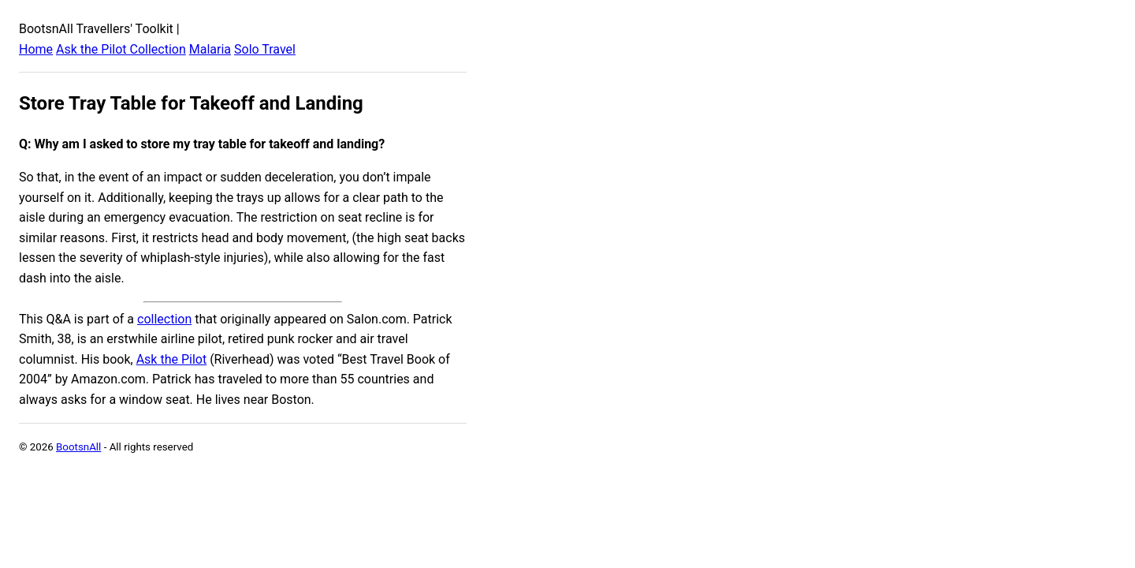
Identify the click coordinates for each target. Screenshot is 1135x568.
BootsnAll (78, 447)
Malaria (210, 49)
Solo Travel (265, 49)
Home (36, 49)
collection (164, 319)
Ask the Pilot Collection (121, 49)
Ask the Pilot (171, 359)
